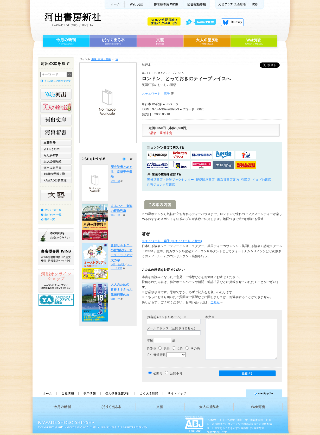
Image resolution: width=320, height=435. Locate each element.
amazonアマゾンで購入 (157, 155)
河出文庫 (56, 119)
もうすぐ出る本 (113, 41)
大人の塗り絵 (207, 41)
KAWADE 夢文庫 (56, 180)
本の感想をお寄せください (56, 235)
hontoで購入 (223, 155)
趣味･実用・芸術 (101, 59)
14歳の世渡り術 (56, 174)
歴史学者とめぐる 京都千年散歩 (121, 172)
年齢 (150, 340)
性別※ (151, 348)
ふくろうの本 (56, 149)
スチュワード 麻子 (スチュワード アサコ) (172, 241)
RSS (256, 4)
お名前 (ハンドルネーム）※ (166, 317)
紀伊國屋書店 (205, 179)
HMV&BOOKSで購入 (201, 165)
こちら (215, 302)
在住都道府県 (156, 355)
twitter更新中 (202, 22)
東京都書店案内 (228, 179)
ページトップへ (239, 393)
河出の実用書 (56, 168)
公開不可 (176, 373)
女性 (177, 348)
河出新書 (56, 132)
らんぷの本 (56, 155)
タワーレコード (245, 165)
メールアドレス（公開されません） (172, 328)
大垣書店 (223, 165)
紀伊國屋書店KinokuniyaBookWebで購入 (201, 155)
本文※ (210, 317)
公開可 (158, 373)
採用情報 (89, 393)
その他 (192, 348)
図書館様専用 (196, 4)
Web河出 (136, 4)
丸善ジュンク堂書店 (161, 184)
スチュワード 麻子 (156, 94)
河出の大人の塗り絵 (56, 107)
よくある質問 (149, 393)
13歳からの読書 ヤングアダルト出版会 (57, 300)
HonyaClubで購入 (157, 165)
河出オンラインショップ (56, 281)
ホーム (114, 4)
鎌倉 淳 (115, 299)
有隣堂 (245, 179)
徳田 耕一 (116, 215)
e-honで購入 (179, 165)
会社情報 (67, 393)
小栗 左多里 (118, 264)
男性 (164, 348)
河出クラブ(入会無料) (231, 4)
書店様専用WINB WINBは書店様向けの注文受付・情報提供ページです (56, 255)
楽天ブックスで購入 (179, 155)
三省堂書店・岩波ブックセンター (170, 179)
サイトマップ (177, 393)
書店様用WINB (166, 4)
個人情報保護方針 (117, 393)
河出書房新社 (72, 19)
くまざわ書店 (261, 179)
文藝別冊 (56, 143)
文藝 (160, 41)
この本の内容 (160, 204)
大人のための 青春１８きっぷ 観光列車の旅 (123, 290)
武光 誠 (115, 181)
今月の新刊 (65, 41)
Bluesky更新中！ (232, 22)
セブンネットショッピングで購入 (245, 155)
